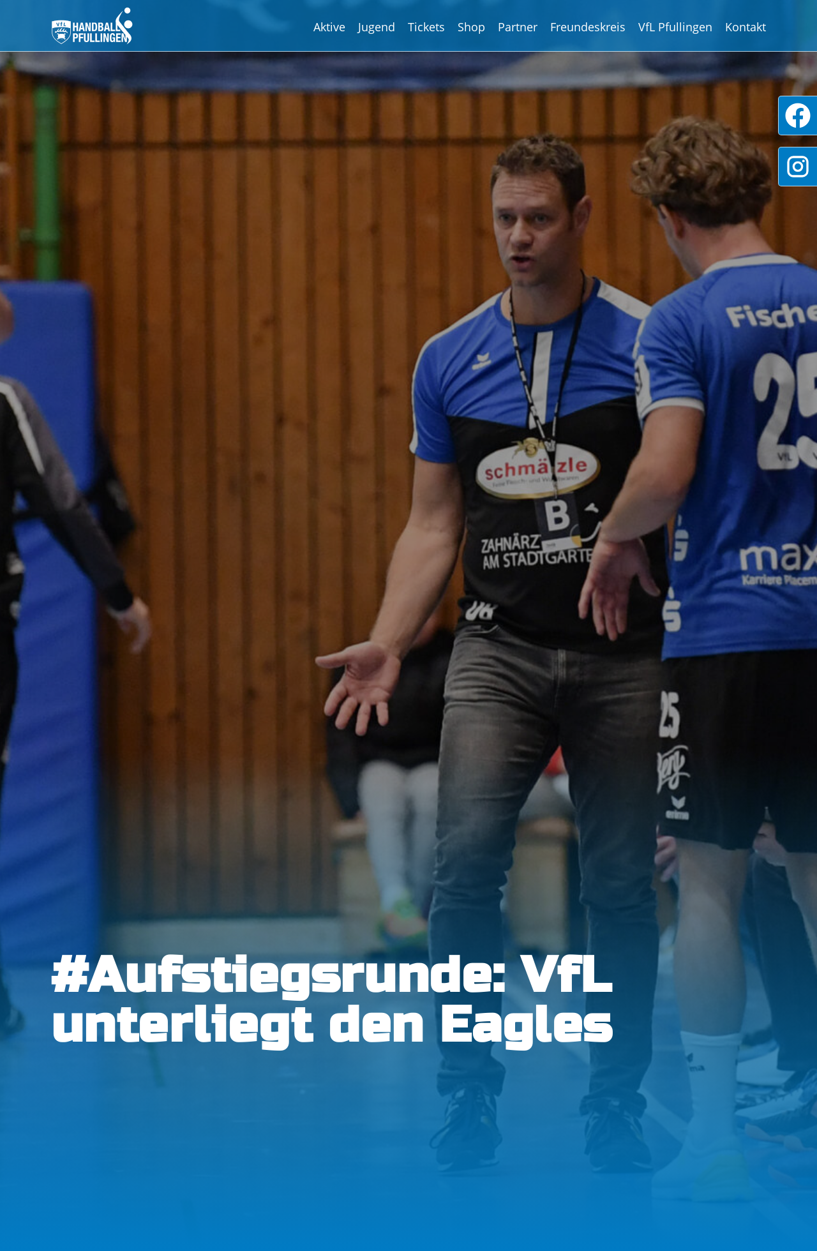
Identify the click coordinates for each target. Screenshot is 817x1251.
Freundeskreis (588, 26)
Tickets (426, 26)
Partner (517, 26)
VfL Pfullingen (675, 26)
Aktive (329, 26)
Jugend (376, 26)
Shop (471, 26)
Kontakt (745, 26)
